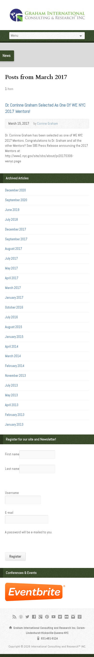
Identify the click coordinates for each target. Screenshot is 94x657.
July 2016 (11, 317)
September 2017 (16, 239)
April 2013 (11, 405)
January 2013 (14, 424)
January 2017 (14, 298)
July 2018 (11, 219)
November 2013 (15, 376)
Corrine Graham (47, 123)
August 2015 (13, 327)
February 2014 (14, 366)
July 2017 (11, 258)
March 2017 (13, 288)
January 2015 (14, 337)
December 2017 (15, 229)
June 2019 (12, 210)
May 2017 (11, 268)
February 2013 (14, 415)
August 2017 (13, 249)
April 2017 (11, 278)
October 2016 (14, 307)
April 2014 (11, 346)
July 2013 (11, 385)
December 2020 (15, 190)
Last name (12, 469)
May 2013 (11, 395)
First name (12, 454)
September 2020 (16, 200)
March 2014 (13, 356)
